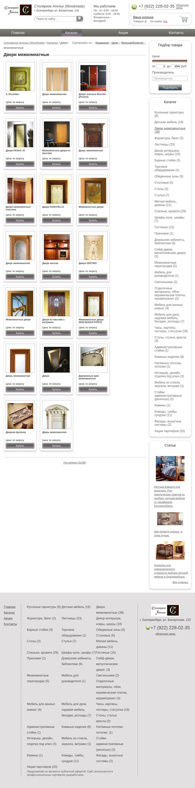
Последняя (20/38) (74, 462)
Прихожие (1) (164, 233)
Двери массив (50, 263)
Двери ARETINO (88, 263)
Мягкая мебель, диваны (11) (166, 203)
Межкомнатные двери (91, 207)
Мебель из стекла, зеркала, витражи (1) (169, 384)
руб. (184, 66)
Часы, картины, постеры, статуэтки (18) (171, 329)
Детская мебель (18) (169, 122)
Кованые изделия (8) (169, 356)
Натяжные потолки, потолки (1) (168, 364)
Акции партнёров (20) (170, 431)
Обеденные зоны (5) (169, 176)
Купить (20, 107)
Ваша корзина (143, 17)
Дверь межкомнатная (54, 94)
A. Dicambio (12, 94)
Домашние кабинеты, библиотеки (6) (170, 241)
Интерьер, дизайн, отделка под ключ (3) (169, 374)
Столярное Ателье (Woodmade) (24, 42)
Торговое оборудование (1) (167, 168)
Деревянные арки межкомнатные (89, 377)
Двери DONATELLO (53, 207)
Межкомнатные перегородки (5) (166, 264)
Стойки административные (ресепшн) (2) (168, 396)
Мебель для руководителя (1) (166, 274)
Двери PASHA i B (15, 150)
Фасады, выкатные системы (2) (168, 423)
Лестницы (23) (165, 144)
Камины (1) (162, 405)
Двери (45, 376)
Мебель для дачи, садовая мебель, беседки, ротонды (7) (169, 318)
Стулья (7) (162, 195)
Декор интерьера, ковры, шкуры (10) (167, 152)
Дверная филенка (16, 432)
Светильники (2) (166, 282)
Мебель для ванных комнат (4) (169, 306)
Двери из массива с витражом (53, 321)
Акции (123, 33)
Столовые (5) (164, 182)
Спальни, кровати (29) (170, 211)
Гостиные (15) (164, 227)
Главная (18, 33)
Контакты (176, 33)
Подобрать (170, 87)
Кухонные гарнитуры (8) (44, 607)
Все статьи (180, 582)
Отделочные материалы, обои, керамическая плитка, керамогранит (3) (170, 293)
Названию (103, 42)
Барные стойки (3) (167, 160)
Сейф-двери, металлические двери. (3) (170, 253)
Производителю (133, 42)
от (153, 66)
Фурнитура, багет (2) (169, 138)
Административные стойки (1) (168, 348)
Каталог (71, 33)
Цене (116, 42)
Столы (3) (161, 189)
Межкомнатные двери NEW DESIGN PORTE (91, 321)
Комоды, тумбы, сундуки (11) (166, 413)
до (168, 66)
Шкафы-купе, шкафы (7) (78, 652)
